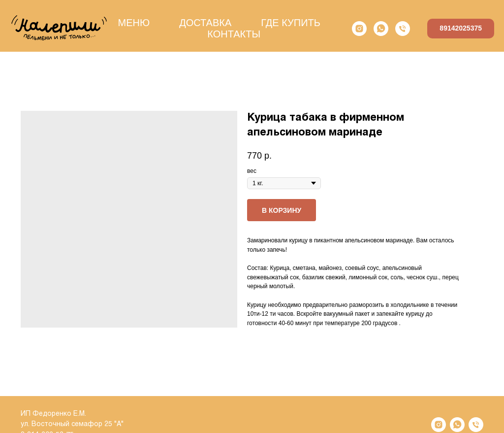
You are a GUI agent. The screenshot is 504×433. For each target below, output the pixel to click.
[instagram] (359, 28)
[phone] (402, 28)
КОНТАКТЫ (233, 34)
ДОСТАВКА (205, 22)
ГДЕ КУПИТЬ (290, 22)
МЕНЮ (134, 22)
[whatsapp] (381, 28)
